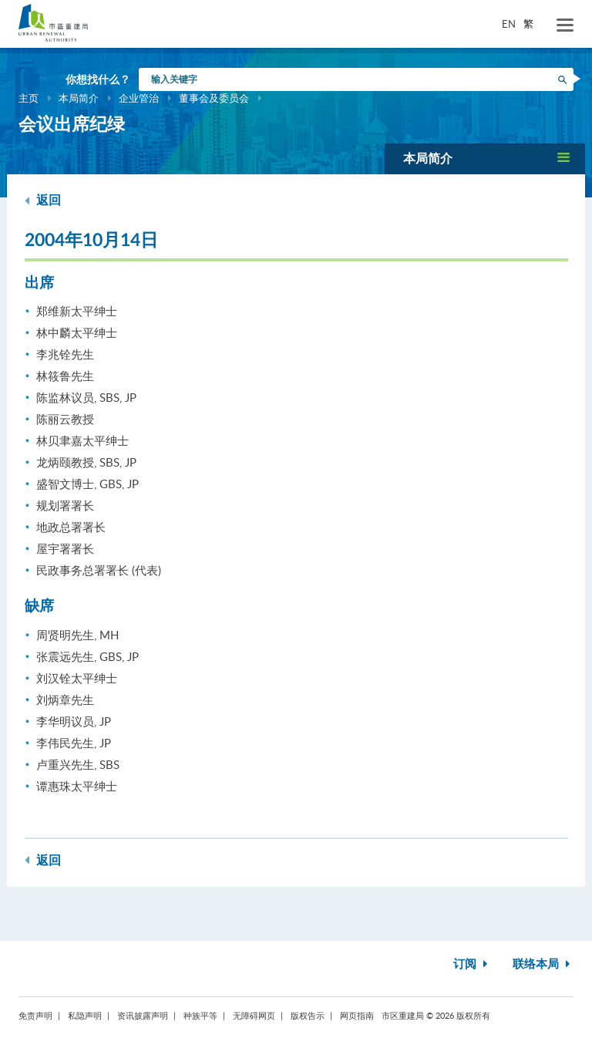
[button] (485, 158)
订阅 (472, 964)
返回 (43, 200)
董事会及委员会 (214, 98)
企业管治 (139, 98)
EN (509, 24)
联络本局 (543, 964)
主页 (28, 98)
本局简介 (79, 98)
